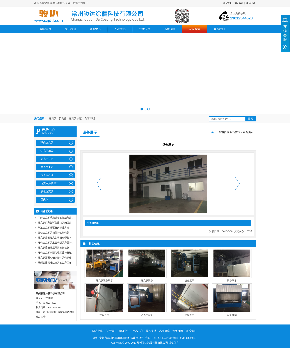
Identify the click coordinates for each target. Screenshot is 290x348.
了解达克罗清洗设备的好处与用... (55, 217)
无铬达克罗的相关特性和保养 (53, 232)
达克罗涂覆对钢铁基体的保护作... (55, 257)
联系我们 (250, 3)
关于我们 (70, 29)
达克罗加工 (47, 150)
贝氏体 (63, 118)
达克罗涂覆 (75, 118)
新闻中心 (95, 29)
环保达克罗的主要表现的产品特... (55, 242)
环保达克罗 (47, 142)
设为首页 (227, 3)
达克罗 (53, 118)
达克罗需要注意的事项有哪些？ (55, 237)
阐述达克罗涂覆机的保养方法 (53, 227)
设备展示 (194, 29)
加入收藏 (239, 3)
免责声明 (90, 118)
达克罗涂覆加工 (50, 183)
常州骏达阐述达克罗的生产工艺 (55, 262)
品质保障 (169, 29)
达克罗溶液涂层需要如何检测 (53, 247)
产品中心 (120, 29)
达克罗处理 (47, 175)
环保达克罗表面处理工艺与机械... (55, 252)
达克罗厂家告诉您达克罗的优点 (55, 222)
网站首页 (45, 29)
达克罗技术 (47, 159)
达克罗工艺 (47, 167)
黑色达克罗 (47, 191)
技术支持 (144, 29)
